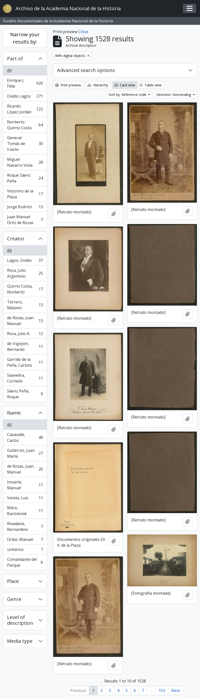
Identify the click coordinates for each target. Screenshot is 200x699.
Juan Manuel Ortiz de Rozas (25, 219)
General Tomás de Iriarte (25, 143)
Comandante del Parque (25, 562)
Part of (15, 58)
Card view (124, 85)
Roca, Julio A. (25, 335)
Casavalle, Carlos (25, 437)
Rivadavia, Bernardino (25, 526)
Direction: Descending (174, 94)
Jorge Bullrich (25, 208)
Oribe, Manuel (25, 540)
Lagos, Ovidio (25, 261)
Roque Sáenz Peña (25, 178)
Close (83, 31)
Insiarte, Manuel (25, 484)
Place (13, 581)
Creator (16, 238)
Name (14, 412)
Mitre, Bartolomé (25, 510)
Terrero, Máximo (25, 304)
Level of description (20, 620)
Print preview (68, 85)
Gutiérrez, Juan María (25, 453)
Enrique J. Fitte (25, 83)
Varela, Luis (25, 499)
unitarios (25, 550)
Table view (150, 85)
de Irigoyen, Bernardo (25, 346)
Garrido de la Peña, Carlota (25, 362)
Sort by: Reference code (128, 94)
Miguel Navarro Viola (25, 162)
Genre (14, 599)
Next (175, 690)
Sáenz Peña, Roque (25, 393)
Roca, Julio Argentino (25, 273)
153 (162, 690)
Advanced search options (86, 70)
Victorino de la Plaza (25, 194)
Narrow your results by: (25, 38)
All (9, 70)
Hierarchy (97, 85)
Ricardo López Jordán (25, 109)
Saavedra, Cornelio (25, 378)
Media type (19, 641)
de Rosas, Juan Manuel (25, 320)
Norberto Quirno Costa (25, 124)
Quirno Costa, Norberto (25, 289)
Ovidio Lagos (25, 97)
